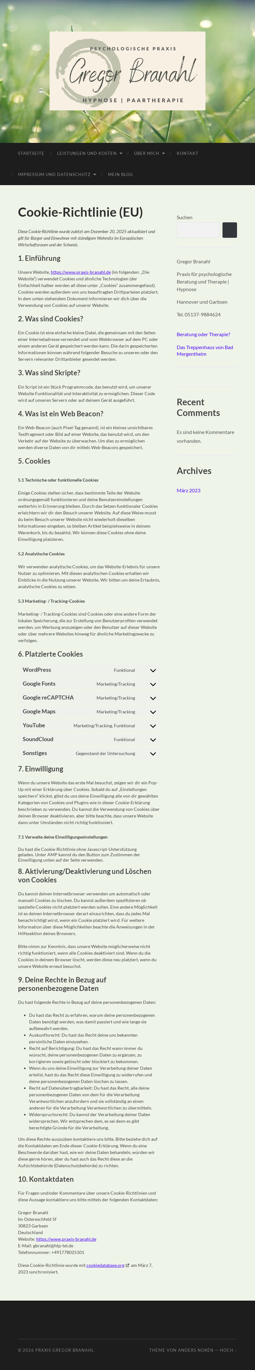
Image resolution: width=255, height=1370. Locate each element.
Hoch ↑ (228, 1350)
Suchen (185, 217)
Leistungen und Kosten (87, 153)
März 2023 (188, 490)
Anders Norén (196, 1350)
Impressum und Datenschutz (54, 174)
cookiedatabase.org (105, 1265)
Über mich (146, 153)
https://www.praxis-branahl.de (81, 272)
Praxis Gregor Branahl (64, 1350)
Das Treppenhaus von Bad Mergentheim (205, 350)
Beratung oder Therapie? (203, 334)
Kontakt (188, 153)
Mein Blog (120, 174)
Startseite (31, 153)
